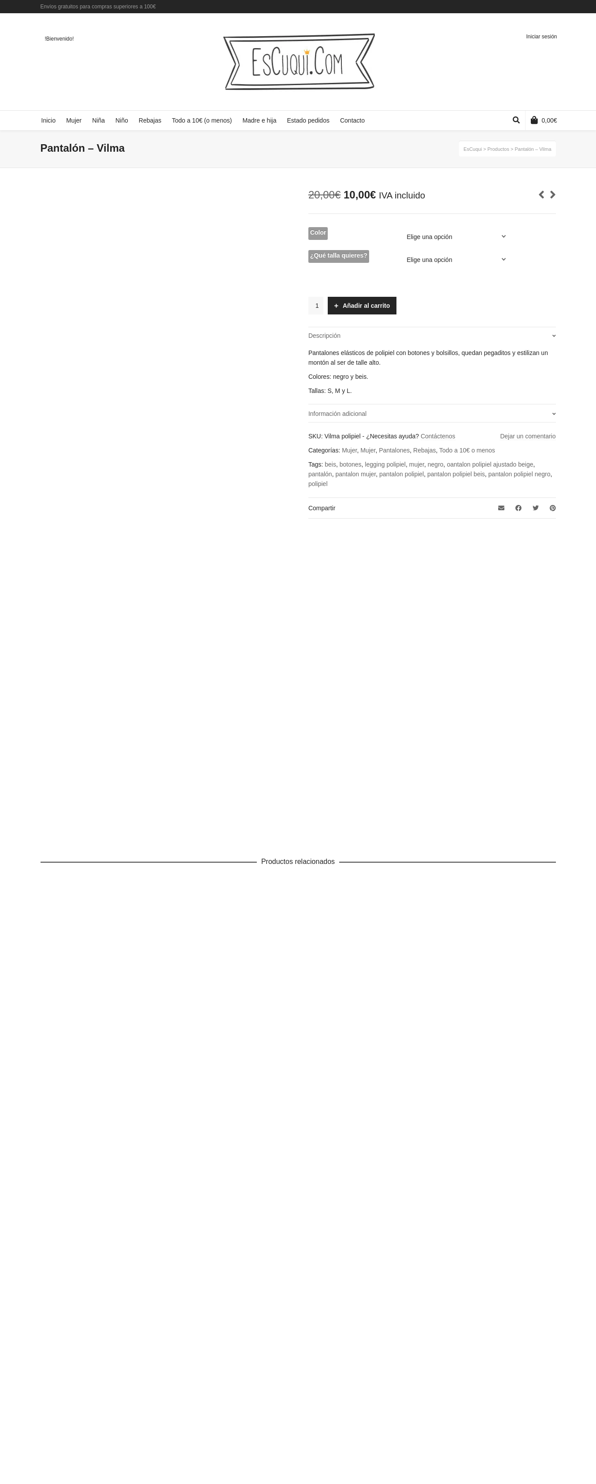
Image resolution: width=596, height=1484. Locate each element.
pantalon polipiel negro (520, 474)
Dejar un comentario (527, 436)
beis (330, 464)
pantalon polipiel (401, 474)
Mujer (349, 450)
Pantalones (394, 450)
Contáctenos (438, 436)
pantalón (320, 474)
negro (436, 464)
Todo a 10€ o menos (467, 450)
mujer (416, 464)
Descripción (324, 335)
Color (318, 232)
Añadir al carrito (366, 305)
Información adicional (337, 413)
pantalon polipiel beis (456, 474)
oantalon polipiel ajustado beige (490, 464)
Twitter (542, 6)
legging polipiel (385, 464)
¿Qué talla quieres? (338, 255)
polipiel (318, 483)
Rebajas (424, 450)
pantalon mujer (355, 474)
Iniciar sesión (541, 37)
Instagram (555, 6)
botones (351, 464)
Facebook (529, 6)
